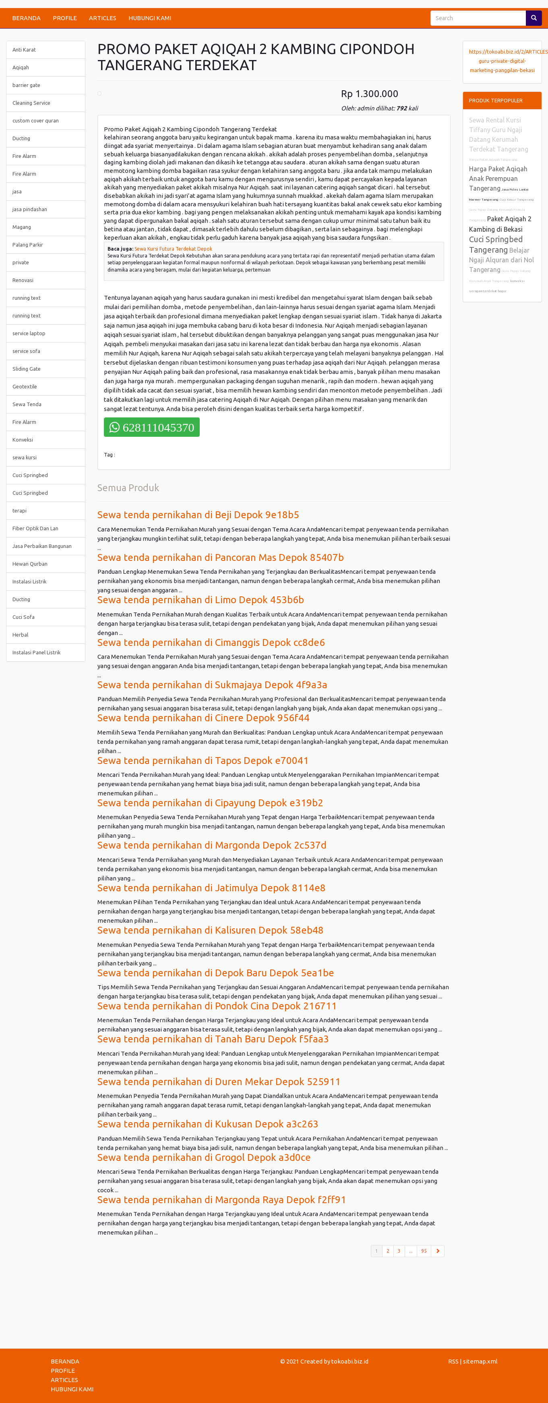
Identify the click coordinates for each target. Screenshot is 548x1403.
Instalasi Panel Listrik (36, 652)
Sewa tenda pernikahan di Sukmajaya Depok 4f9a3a (212, 684)
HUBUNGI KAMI (149, 18)
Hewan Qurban (30, 564)
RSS (453, 1361)
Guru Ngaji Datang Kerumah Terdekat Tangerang (498, 139)
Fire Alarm (24, 156)
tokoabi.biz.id (349, 1361)
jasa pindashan (29, 209)
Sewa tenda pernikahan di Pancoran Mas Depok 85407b (220, 557)
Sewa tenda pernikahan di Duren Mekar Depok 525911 (219, 1081)
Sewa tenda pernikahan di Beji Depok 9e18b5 (198, 514)
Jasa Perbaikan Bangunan (42, 546)
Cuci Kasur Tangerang (517, 199)
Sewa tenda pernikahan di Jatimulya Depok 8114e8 (211, 887)
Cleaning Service (31, 103)
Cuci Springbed (30, 475)
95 (424, 1251)
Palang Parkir (27, 244)
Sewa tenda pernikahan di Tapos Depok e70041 (203, 760)
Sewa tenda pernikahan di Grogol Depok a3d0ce (204, 1157)
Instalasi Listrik (29, 581)
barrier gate (26, 85)
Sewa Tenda (26, 404)
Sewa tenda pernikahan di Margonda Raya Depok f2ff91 (221, 1199)
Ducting (21, 138)
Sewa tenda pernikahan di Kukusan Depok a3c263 (207, 1124)
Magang (21, 227)
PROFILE (65, 18)
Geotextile (24, 386)
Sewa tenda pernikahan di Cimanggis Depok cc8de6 (211, 642)
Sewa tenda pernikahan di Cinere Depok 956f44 (203, 717)
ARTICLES (102, 18)
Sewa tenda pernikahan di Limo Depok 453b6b (200, 599)
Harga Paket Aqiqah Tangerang (493, 160)
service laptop (28, 333)
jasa (17, 191)
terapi (19, 510)
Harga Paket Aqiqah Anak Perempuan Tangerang (498, 178)
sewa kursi (24, 457)
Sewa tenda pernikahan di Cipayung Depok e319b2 (210, 802)
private (20, 262)
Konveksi (22, 439)
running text (26, 298)
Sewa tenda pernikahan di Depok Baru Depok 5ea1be (215, 972)
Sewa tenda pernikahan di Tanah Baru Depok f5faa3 (213, 1039)
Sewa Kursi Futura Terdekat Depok (173, 248)
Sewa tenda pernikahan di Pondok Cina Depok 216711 (217, 1005)
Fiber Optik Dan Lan (35, 528)
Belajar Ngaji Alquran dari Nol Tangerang (501, 260)
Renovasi (22, 280)
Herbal (20, 634)
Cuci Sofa (23, 617)
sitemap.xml (480, 1361)
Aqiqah (20, 67)
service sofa (26, 351)
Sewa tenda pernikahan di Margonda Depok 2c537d (212, 845)
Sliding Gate (26, 369)
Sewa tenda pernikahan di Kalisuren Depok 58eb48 (210, 930)
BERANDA (26, 18)
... (411, 1251)
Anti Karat (24, 49)
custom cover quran (35, 120)
